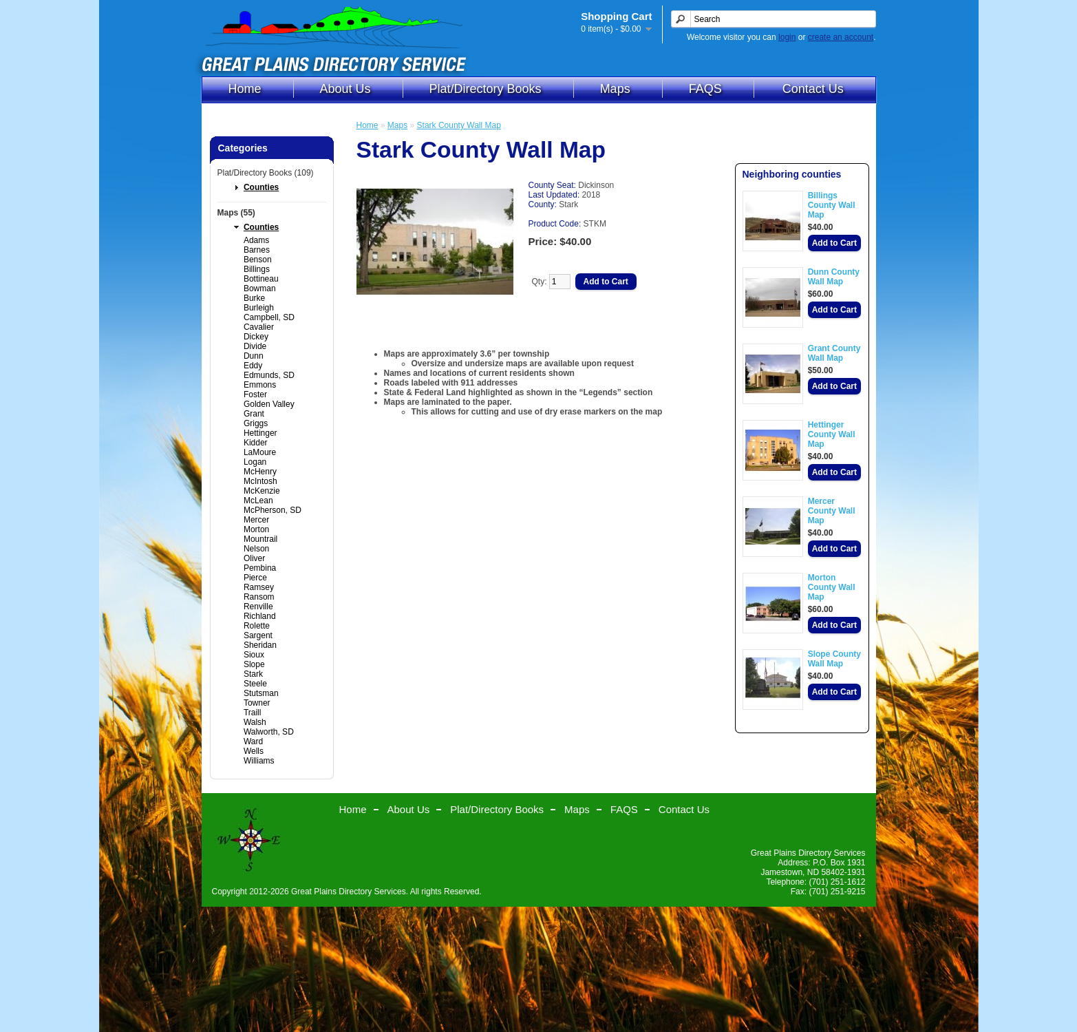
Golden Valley (269, 404)
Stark (253, 674)
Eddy (253, 365)
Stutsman (261, 693)
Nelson (256, 549)
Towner (257, 703)
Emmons (260, 385)
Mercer (256, 520)
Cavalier (259, 327)
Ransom (259, 597)
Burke (254, 298)
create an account (840, 37)
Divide (255, 346)
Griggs (256, 423)
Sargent (258, 635)
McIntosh (260, 481)
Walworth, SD (269, 732)
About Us (345, 89)
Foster (255, 394)
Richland (260, 616)
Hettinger (260, 433)
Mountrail (260, 539)
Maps (615, 89)
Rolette (257, 626)
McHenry (260, 471)
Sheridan (260, 645)
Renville (258, 606)
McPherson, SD (272, 510)
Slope (254, 664)
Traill (253, 712)
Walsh (255, 722)
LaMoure (260, 452)
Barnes (257, 250)
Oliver (254, 558)
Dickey (256, 336)
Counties (261, 187)
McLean (258, 500)
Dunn (254, 356)
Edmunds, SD (269, 375)
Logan (255, 462)
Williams (259, 761)
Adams (256, 240)
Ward (253, 741)
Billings (257, 269)
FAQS (705, 89)
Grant (254, 414)
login (787, 37)
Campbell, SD (269, 317)
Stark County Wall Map (459, 125)
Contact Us (813, 89)
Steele (255, 683)
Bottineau (261, 279)
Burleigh (259, 308)
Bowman (260, 288)
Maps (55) (236, 213)
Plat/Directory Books (485, 89)
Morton (256, 529)
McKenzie (262, 491)
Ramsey (259, 587)
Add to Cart (834, 243)
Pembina (260, 568)
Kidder (256, 442)
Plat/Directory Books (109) (265, 173)
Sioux (254, 655)
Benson (258, 259)
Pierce (255, 577)
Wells (254, 751)
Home (245, 89)
